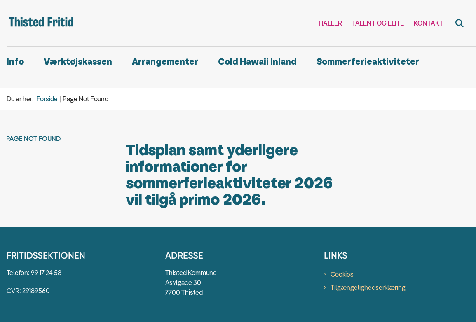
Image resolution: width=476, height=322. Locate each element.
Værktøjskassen (78, 62)
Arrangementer (165, 62)
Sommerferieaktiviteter (368, 62)
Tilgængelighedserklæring (368, 287)
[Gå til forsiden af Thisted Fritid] (38, 23)
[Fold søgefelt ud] (459, 23)
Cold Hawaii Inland (257, 62)
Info (15, 62)
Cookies (342, 274)
